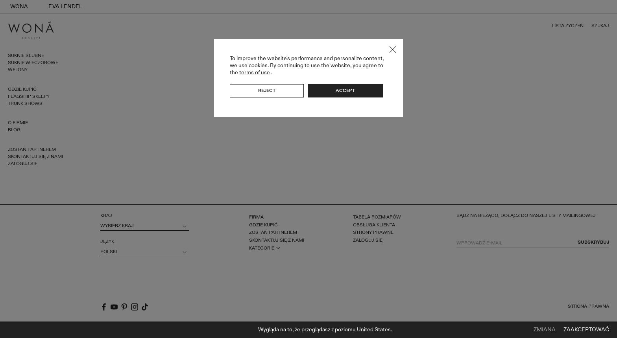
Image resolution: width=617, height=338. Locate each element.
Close (392, 49)
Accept (345, 90)
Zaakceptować (586, 329)
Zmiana (545, 329)
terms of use (254, 72)
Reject (266, 90)
